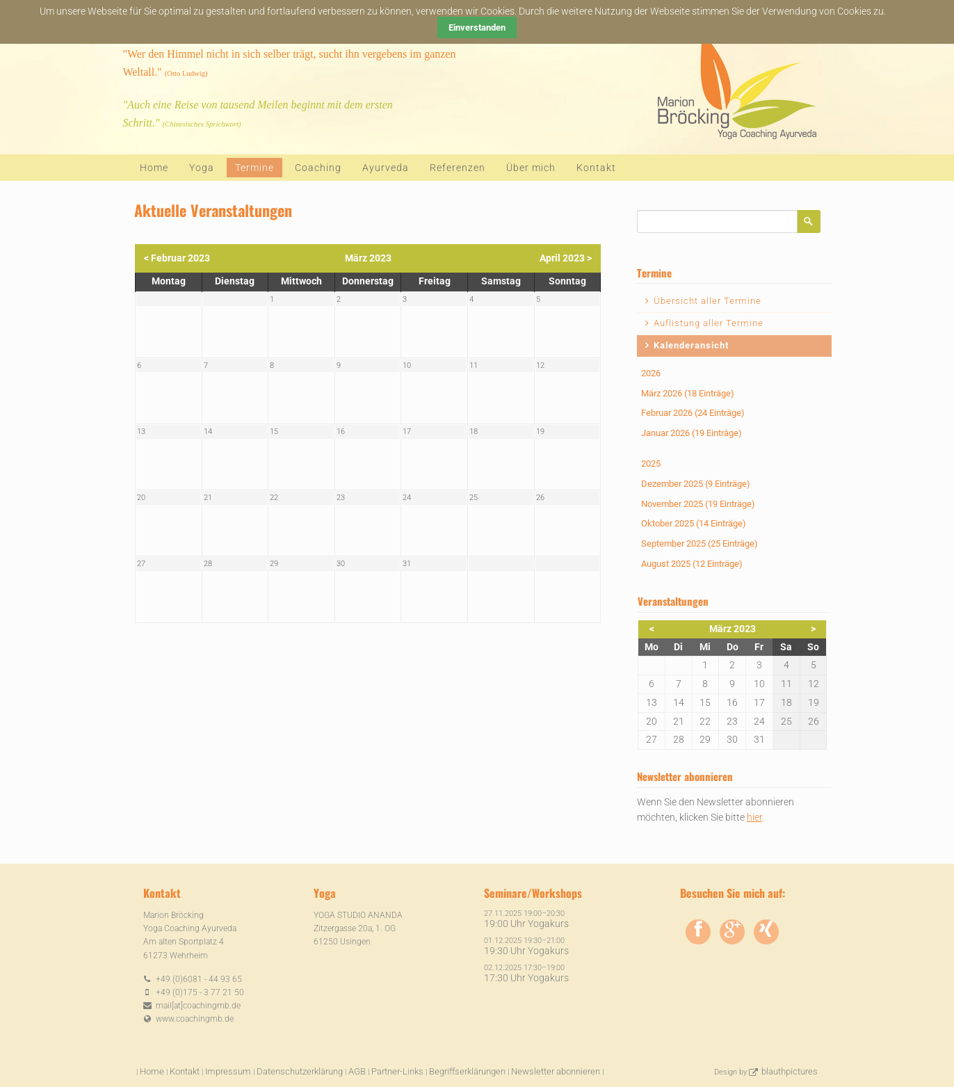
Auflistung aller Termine (708, 323)
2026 (651, 373)
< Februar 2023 (177, 258)
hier (754, 817)
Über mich (531, 167)
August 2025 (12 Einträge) (692, 563)
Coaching (318, 167)
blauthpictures (789, 1071)
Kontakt (596, 167)
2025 (651, 463)
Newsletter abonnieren (555, 1071)
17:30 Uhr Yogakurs (526, 977)
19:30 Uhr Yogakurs (526, 950)
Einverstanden (477, 27)
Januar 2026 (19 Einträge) (691, 433)
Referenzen (457, 167)
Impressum (228, 1071)
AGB (357, 1071)
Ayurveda (385, 167)
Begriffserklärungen (467, 1071)
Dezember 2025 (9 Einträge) (695, 483)
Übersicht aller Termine (707, 301)
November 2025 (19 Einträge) (698, 504)
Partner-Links (397, 1071)
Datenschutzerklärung (300, 1071)
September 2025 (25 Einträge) (699, 543)
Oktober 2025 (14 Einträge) (693, 523)
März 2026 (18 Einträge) (687, 393)
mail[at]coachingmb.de (198, 1005)
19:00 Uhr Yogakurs (526, 923)
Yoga (201, 167)
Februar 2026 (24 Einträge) (693, 413)
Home (154, 167)
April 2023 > (566, 258)
